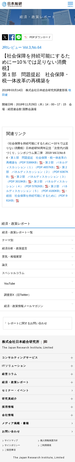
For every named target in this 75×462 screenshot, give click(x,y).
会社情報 (8, 415)
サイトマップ (11, 440)
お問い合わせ (11, 431)
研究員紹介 (9, 398)
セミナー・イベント (15, 390)
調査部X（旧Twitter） (17, 294)
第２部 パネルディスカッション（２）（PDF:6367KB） (37, 172)
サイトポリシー (12, 445)
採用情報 (8, 406)
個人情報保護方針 (49, 440)
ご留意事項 (10, 450)
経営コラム (9, 373)
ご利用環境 (45, 445)
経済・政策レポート (15, 382)
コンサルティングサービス (20, 357)
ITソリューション (14, 365)
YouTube (9, 283)
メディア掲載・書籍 (15, 423)
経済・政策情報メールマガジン (23, 306)
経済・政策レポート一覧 (17, 232)
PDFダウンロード (40, 37)
